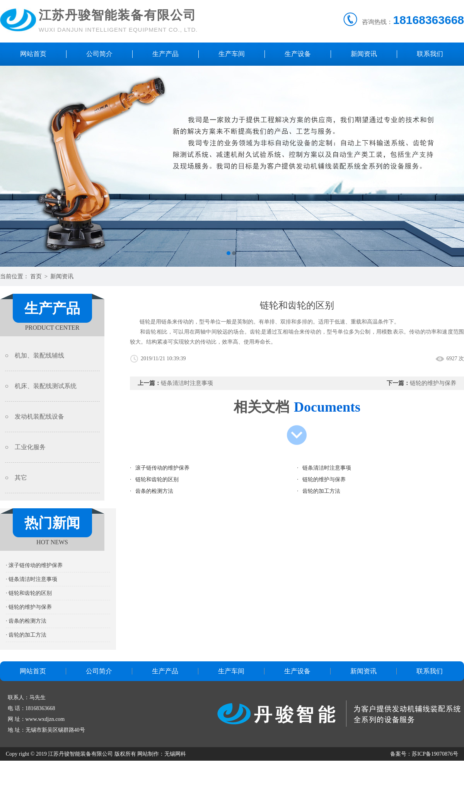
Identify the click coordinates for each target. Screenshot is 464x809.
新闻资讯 (364, 54)
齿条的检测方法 (154, 491)
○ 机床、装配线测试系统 (41, 386)
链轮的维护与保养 (433, 383)
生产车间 (231, 54)
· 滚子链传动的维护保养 (34, 565)
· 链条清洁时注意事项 (31, 579)
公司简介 (99, 54)
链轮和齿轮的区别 (157, 479)
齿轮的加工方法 (321, 491)
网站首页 (33, 54)
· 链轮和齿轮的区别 (29, 593)
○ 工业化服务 (25, 447)
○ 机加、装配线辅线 (35, 355)
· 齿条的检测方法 (26, 621)
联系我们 (430, 54)
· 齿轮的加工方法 (26, 635)
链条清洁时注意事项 (187, 383)
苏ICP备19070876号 (435, 754)
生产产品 (165, 54)
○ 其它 (16, 477)
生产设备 (298, 54)
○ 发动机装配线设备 (35, 416)
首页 (36, 276)
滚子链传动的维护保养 (162, 468)
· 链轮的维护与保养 (29, 607)
